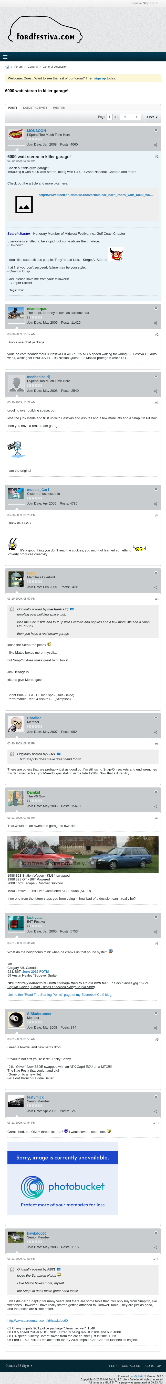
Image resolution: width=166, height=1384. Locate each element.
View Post (72, 609)
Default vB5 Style (18, 1366)
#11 (156, 1259)
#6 (157, 744)
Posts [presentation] (12, 107)
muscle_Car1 (38, 490)
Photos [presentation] (59, 107)
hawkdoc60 (36, 1233)
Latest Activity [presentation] (35, 107)
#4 (157, 515)
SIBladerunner (39, 1014)
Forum (18, 66)
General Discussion (55, 66)
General (33, 66)
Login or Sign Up (144, 3)
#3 (157, 403)
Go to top (153, 1365)
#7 (157, 818)
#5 (157, 599)
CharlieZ (34, 718)
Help (113, 1365)
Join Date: (34, 144)
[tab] (12, 107)
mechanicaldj (38, 377)
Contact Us (131, 1365)
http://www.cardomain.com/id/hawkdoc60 (37, 1321)
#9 (157, 1039)
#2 (157, 334)
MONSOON (36, 131)
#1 (157, 156)
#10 (156, 1123)
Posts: (64, 144)
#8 (157, 943)
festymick (35, 1097)
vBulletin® (139, 1376)
